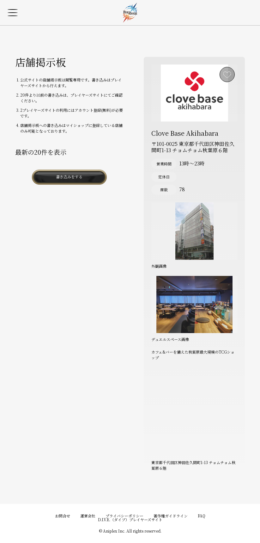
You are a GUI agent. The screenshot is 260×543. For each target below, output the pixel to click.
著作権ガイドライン (171, 515)
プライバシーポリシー (124, 515)
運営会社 (87, 515)
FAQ (201, 515)
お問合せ (62, 515)
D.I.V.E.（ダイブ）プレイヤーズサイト (130, 519)
